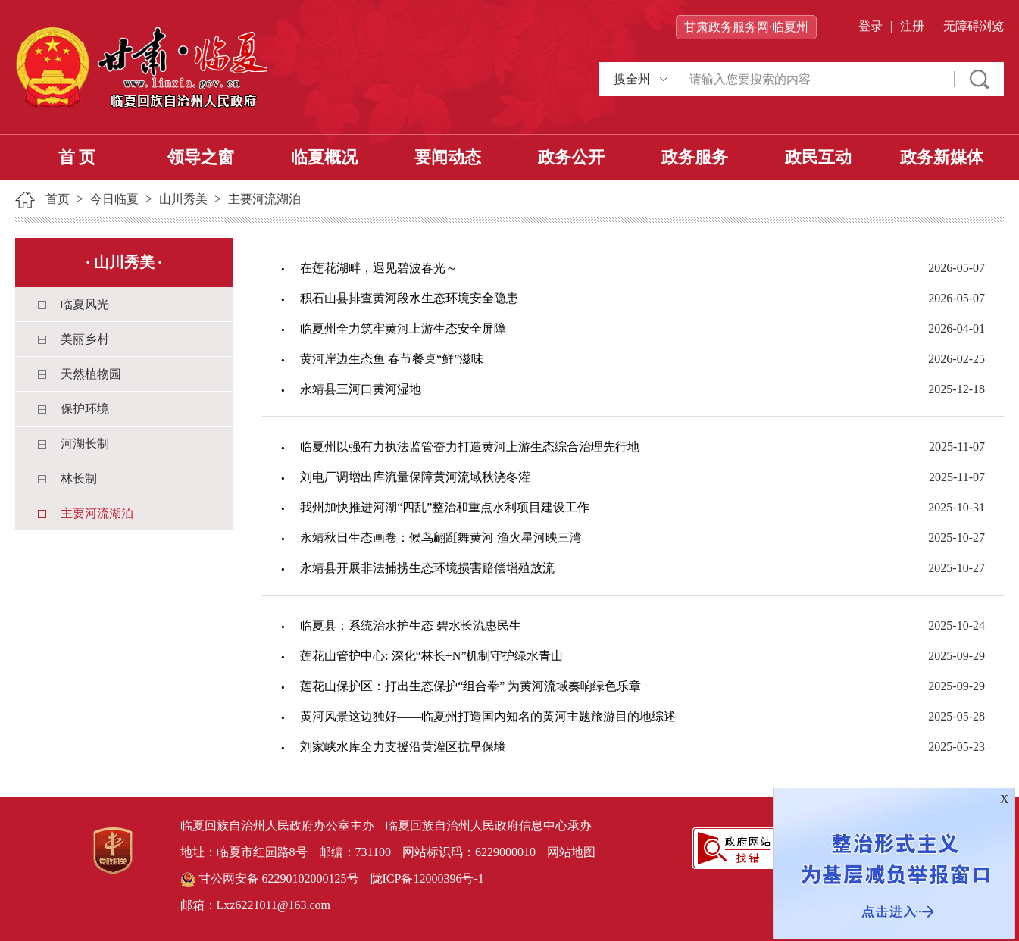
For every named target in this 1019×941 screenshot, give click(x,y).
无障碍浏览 (973, 26)
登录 (870, 26)
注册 (912, 26)
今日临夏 (114, 198)
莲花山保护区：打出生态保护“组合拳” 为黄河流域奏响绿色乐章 (470, 686)
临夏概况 (324, 157)
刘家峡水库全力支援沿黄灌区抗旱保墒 (403, 746)
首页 (57, 198)
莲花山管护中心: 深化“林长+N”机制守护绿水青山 (431, 655)
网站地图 (571, 852)
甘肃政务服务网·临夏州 (746, 26)
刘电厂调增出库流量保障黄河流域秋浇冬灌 (415, 476)
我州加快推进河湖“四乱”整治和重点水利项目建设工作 (444, 507)
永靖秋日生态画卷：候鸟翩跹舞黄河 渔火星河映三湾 (441, 537)
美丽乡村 (85, 339)
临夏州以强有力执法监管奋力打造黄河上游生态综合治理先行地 (469, 446)
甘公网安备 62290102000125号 (269, 879)
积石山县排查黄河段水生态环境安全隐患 (409, 298)
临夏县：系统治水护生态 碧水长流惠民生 (410, 625)
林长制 (79, 478)
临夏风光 (85, 304)
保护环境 (85, 408)
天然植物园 (91, 373)
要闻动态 (447, 157)
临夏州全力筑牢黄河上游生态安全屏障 (403, 328)
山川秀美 (183, 198)
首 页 (77, 157)
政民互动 (818, 157)
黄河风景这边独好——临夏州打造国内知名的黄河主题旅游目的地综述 (488, 716)
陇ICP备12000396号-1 (427, 878)
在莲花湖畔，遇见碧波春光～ (379, 267)
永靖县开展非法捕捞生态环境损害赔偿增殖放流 (427, 567)
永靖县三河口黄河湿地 (360, 389)
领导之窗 (200, 157)
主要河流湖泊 (264, 198)
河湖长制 (85, 443)
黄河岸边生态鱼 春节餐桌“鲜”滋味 (391, 358)
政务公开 (571, 157)
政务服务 (694, 157)
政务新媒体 (941, 157)
